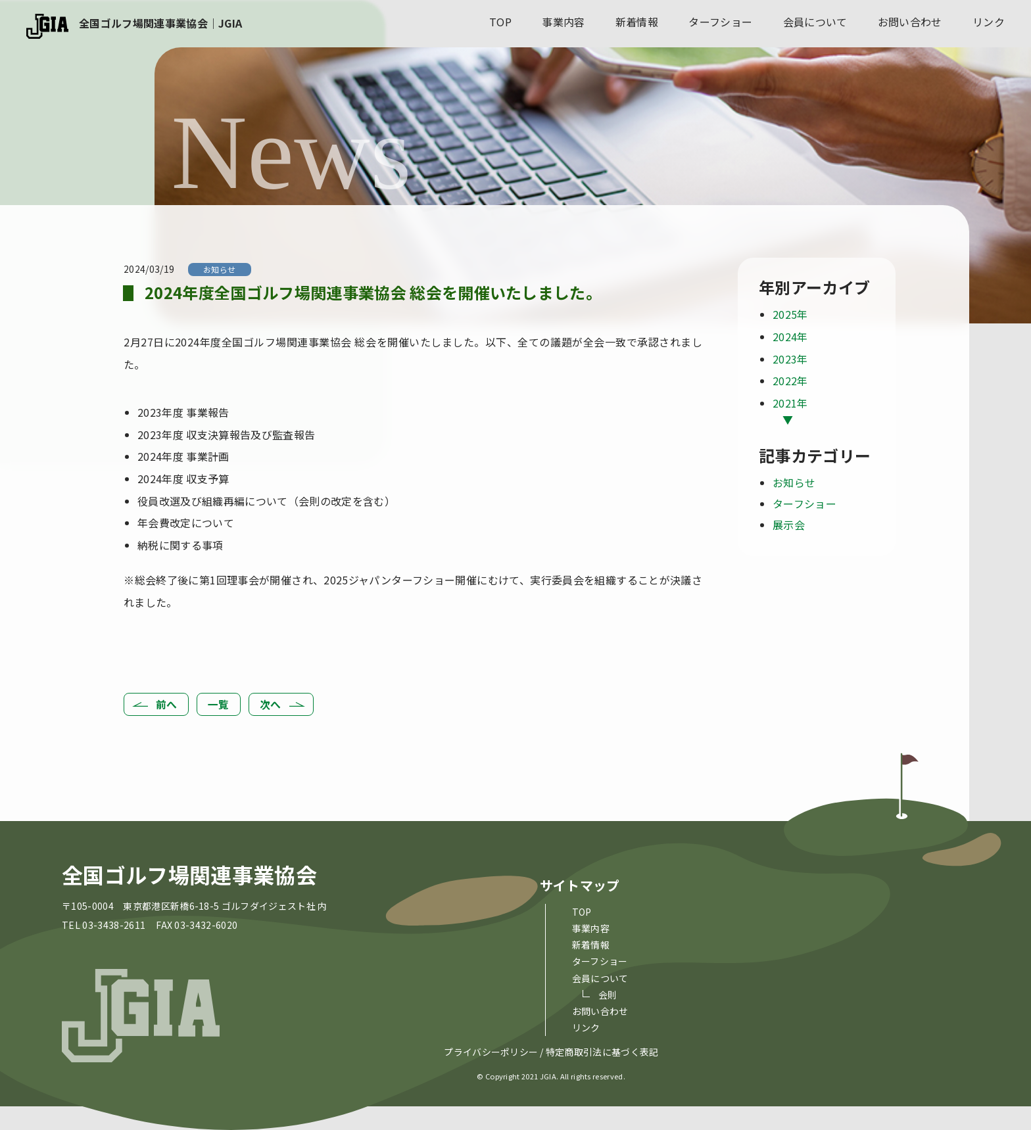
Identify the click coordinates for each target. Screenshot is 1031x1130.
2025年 (790, 314)
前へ (167, 704)
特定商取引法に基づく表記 (602, 1052)
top (500, 22)
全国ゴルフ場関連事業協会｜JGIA (160, 23)
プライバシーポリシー (491, 1052)
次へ (270, 704)
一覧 (218, 704)
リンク (988, 22)
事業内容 (563, 22)
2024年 (790, 336)
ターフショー (720, 22)
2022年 (790, 380)
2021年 (790, 403)
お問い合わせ (910, 22)
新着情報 (636, 22)
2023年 (790, 359)
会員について (815, 22)
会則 (607, 994)
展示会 (789, 524)
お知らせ (219, 269)
